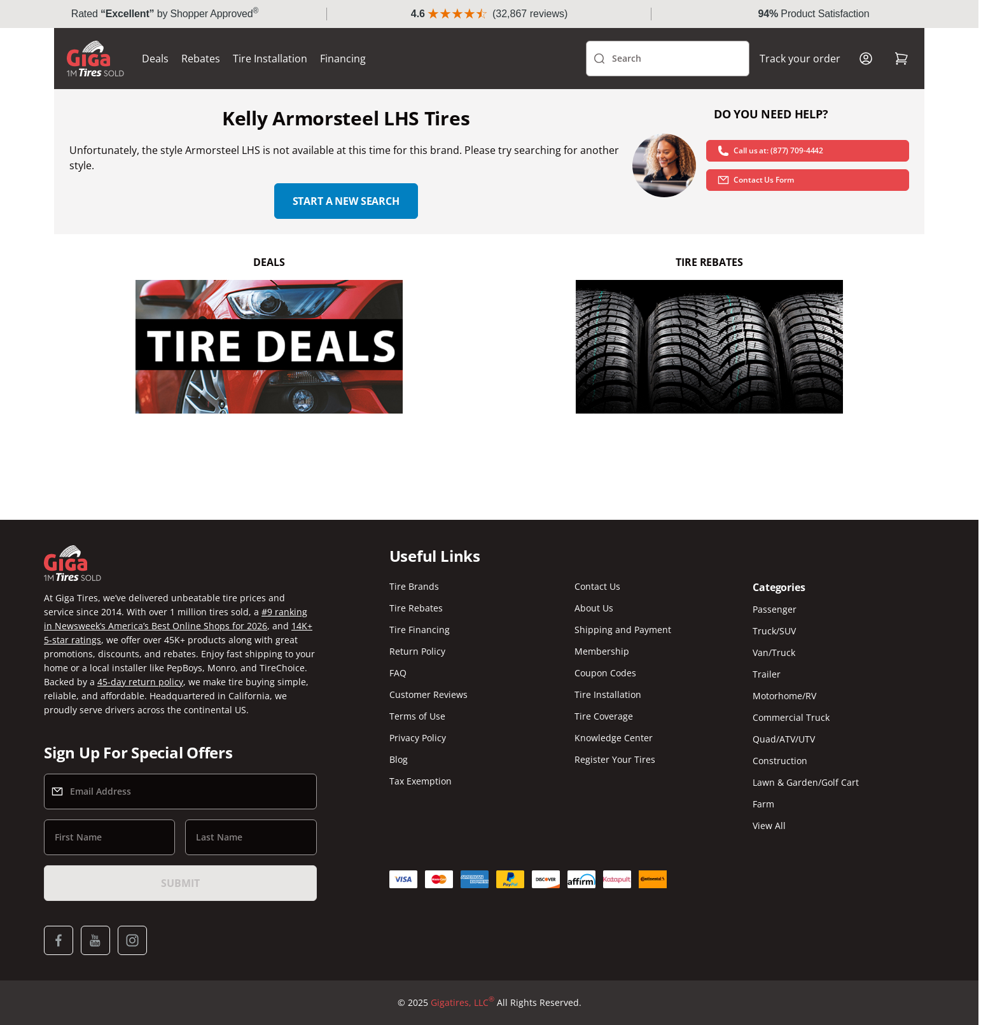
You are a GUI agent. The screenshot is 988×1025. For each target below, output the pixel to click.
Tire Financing (419, 630)
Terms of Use (417, 716)
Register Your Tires (614, 759)
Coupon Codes (605, 673)
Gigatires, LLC (462, 1003)
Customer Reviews (428, 694)
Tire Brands (414, 586)
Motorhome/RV (784, 696)
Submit (180, 883)
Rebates (200, 59)
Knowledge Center (613, 738)
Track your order (800, 59)
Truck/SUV (774, 631)
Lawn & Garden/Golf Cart (806, 782)
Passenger (775, 609)
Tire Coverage (603, 716)
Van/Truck (774, 652)
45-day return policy (140, 682)
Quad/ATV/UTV (784, 739)
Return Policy (417, 651)
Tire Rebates (416, 608)
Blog (398, 759)
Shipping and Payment (622, 630)
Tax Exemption (420, 781)
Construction (780, 761)
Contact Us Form (755, 180)
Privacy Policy (417, 738)
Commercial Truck (791, 717)
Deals (155, 59)
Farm (763, 804)
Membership (601, 651)
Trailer (767, 674)
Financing (343, 59)
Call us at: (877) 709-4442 (770, 150)
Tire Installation (270, 59)
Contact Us (597, 586)
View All (769, 825)
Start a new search (346, 201)
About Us (593, 608)
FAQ (398, 673)
